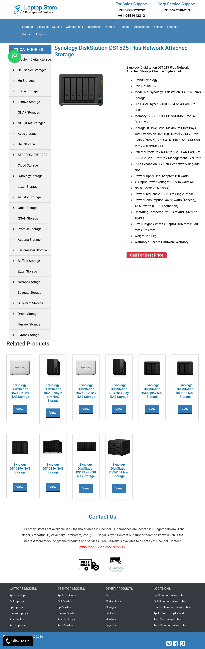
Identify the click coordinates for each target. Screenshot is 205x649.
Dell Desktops (65, 601)
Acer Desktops (65, 625)
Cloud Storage (23, 165)
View (19, 409)
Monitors (111, 619)
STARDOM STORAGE (28, 155)
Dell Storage (22, 144)
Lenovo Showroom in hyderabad (172, 607)
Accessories (142, 27)
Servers (57, 27)
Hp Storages (22, 81)
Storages (111, 607)
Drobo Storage (23, 314)
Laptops (27, 27)
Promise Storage (25, 229)
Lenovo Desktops (67, 613)
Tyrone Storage (24, 335)
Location (172, 27)
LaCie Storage (23, 91)
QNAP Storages (24, 112)
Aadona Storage (25, 240)
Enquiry (41, 34)
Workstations (74, 27)
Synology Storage (26, 176)
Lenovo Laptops (18, 613)
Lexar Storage (23, 187)
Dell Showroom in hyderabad (170, 601)
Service (158, 27)
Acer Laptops (17, 625)
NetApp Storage (24, 282)
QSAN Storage (23, 218)
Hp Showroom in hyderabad (170, 595)
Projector (125, 27)
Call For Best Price (146, 255)
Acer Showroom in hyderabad (171, 625)
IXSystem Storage (26, 303)
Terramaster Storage (28, 250)
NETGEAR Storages (27, 123)
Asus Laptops (17, 619)
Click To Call (18, 641)
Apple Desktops (66, 595)
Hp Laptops (16, 607)
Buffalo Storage (24, 261)
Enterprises (93, 27)
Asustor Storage (25, 197)
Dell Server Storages (27, 70)
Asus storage (22, 134)
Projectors (111, 625)
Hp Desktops (64, 607)
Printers (110, 27)
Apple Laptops (17, 595)
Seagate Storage (25, 293)
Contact (27, 34)
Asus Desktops (66, 619)
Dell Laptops (16, 601)
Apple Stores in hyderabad (169, 613)
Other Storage (23, 208)
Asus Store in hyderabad (168, 619)
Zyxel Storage (23, 271)
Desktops (42, 27)
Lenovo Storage (24, 102)
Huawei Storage (24, 324)
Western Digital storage (30, 59)
